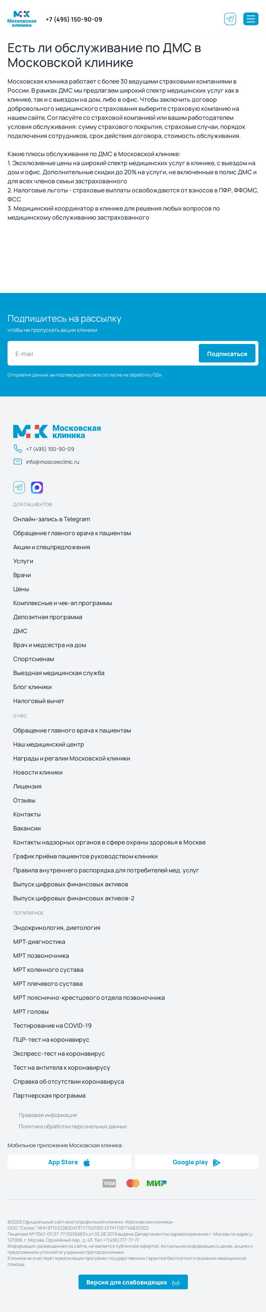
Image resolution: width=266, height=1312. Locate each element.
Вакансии (27, 828)
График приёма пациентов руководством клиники (85, 856)
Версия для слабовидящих (133, 1282)
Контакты (27, 814)
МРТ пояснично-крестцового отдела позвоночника (89, 997)
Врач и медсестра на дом (49, 645)
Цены (21, 589)
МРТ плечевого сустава (48, 983)
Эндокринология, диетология (56, 927)
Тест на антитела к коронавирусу (61, 1067)
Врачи (22, 575)
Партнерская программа (49, 1095)
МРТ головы (31, 1011)
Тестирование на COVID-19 (52, 1025)
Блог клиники (32, 687)
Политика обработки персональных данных (73, 1126)
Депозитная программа (47, 617)
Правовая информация (48, 1114)
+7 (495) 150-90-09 (74, 18)
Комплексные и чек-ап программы (62, 603)
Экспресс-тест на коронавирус (59, 1053)
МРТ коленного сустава (48, 969)
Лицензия (27, 786)
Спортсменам (33, 659)
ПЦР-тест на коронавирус (51, 1039)
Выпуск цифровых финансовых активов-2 (73, 898)
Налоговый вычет (38, 701)
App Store (69, 1161)
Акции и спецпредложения (51, 547)
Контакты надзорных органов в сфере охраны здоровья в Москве (109, 842)
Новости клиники (38, 772)
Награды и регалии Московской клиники (71, 758)
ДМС (20, 631)
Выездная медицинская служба (59, 673)
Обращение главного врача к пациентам (72, 533)
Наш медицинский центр (48, 744)
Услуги (23, 561)
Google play (196, 1161)
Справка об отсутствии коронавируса (68, 1081)
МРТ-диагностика (39, 941)
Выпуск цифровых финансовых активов (70, 884)
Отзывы (24, 800)
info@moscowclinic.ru (46, 461)
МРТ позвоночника (41, 955)
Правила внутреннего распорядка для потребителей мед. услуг (106, 870)
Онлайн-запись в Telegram (51, 519)
